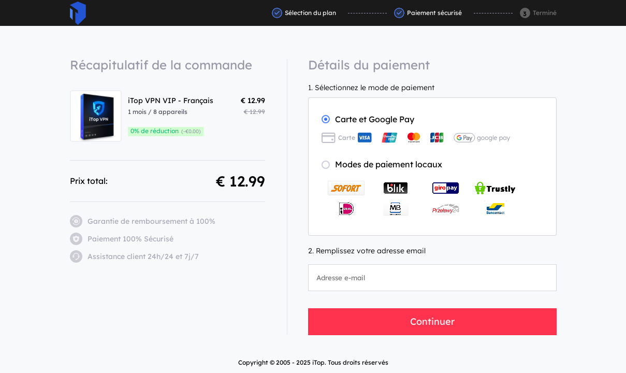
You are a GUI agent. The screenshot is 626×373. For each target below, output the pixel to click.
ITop (78, 13)
